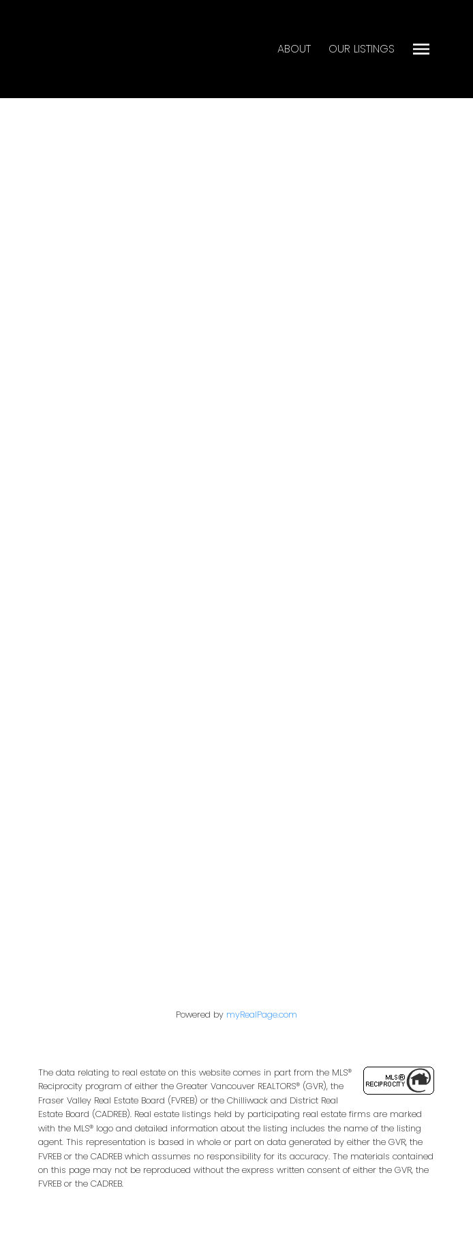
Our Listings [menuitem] (362, 49)
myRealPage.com (261, 1014)
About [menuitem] (294, 49)
